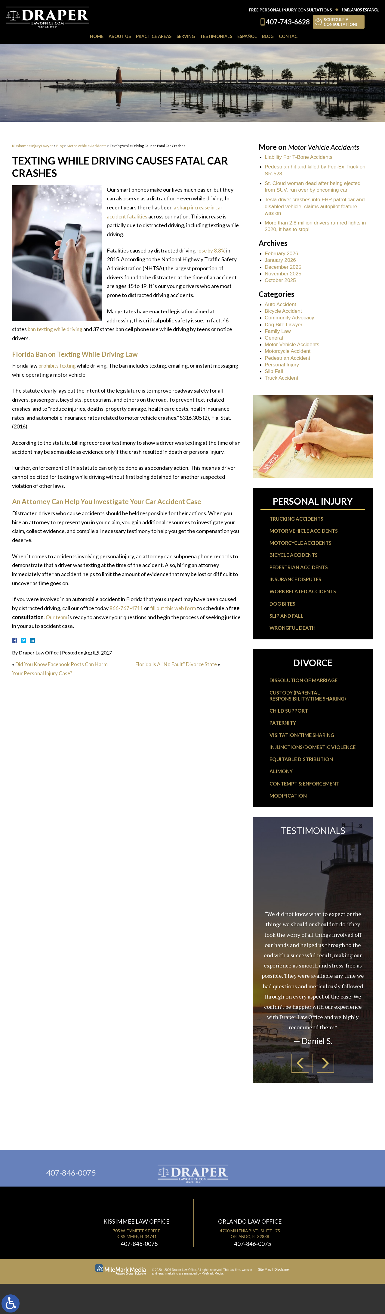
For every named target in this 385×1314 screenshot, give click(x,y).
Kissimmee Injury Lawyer (32, 145)
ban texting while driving (56, 329)
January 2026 (281, 264)
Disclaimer (282, 1300)
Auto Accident (281, 310)
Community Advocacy (291, 324)
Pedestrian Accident (289, 366)
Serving (185, 36)
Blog (270, 36)
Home (93, 36)
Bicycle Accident (284, 317)
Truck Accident (282, 387)
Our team (68, 617)
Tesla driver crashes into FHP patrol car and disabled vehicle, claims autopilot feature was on (312, 209)
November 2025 (284, 278)
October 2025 (281, 285)
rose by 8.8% (211, 250)
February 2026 (282, 257)
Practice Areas (152, 36)
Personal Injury (283, 373)
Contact (293, 36)
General (274, 345)
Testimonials (217, 36)
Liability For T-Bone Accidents (300, 157)
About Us (116, 36)
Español (249, 36)
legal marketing (168, 1303)
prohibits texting (57, 365)
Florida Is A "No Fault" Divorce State (177, 664)
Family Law (278, 338)
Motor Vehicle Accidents (86, 145)
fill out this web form (174, 608)
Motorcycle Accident (289, 359)
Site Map (264, 1300)
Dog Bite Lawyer (284, 331)
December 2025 (284, 271)
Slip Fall (274, 380)
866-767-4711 (126, 608)
